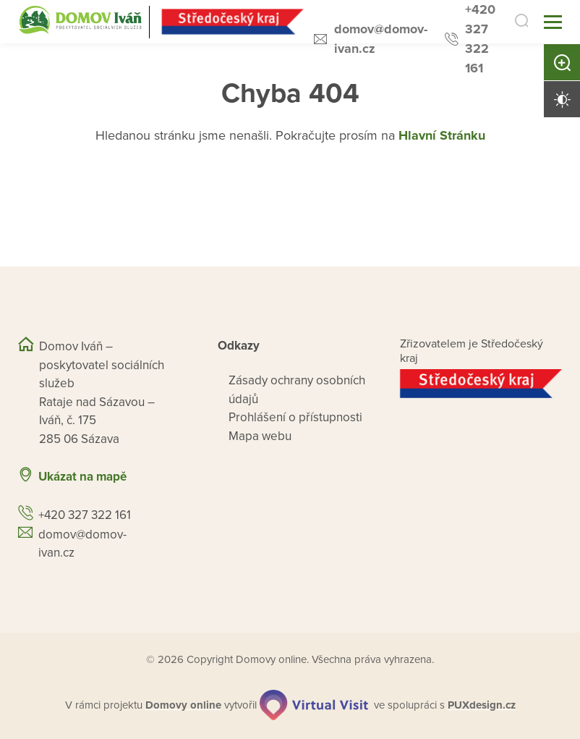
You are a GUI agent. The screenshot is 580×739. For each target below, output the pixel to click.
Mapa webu (260, 436)
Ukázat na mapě (82, 476)
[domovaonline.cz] (183, 705)
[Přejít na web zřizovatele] (481, 383)
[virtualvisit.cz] (314, 705)
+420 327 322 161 (480, 38)
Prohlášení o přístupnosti (295, 417)
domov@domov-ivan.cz (380, 38)
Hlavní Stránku (441, 135)
